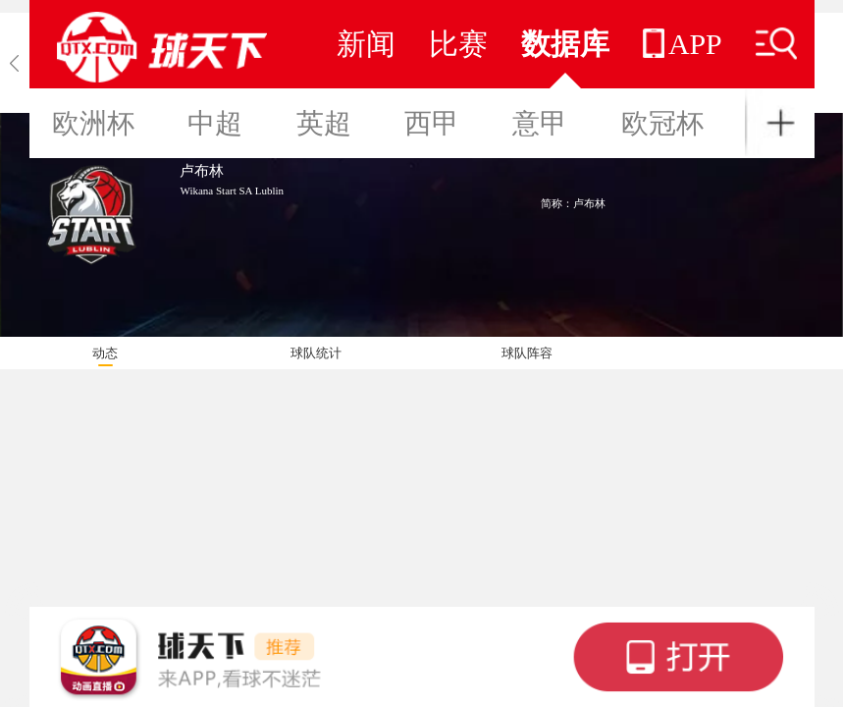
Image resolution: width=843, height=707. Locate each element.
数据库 (565, 43)
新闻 (366, 43)
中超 (214, 123)
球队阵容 (527, 353)
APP (682, 43)
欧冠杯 (662, 123)
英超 (323, 123)
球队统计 (316, 353)
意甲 (539, 123)
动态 (105, 353)
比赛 (458, 43)
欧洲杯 (93, 123)
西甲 (431, 123)
